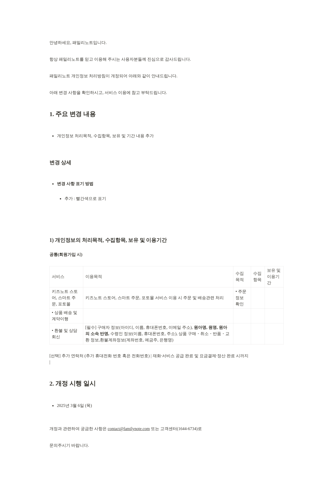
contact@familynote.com (129, 428)
